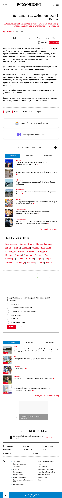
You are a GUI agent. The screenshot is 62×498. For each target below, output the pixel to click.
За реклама (16, 461)
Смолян (30, 259)
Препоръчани (48, 156)
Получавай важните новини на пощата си (28, 436)
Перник (8, 255)
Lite (44, 450)
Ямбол (49, 262)
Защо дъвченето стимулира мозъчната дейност (32, 359)
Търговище (19, 262)
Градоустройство (20, 189)
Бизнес (26, 446)
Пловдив (28, 255)
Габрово (26, 248)
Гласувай (11, 327)
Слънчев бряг (27, 112)
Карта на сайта (42, 467)
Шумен (40, 262)
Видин (8, 248)
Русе (46, 255)
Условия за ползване (44, 475)
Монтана (30, 251)
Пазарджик (42, 251)
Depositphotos (38, 496)
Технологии (28, 450)
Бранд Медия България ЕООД (46, 472)
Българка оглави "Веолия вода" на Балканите (31, 417)
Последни (12, 156)
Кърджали (46, 248)
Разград (38, 255)
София (39, 259)
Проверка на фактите (20, 464)
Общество (7, 450)
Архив (20, 327)
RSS (44, 431)
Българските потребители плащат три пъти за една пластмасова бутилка (36, 203)
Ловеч (21, 251)
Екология (18, 199)
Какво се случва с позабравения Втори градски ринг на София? (36, 193)
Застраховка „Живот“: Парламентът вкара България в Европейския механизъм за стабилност (36, 222)
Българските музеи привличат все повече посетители (36, 173)
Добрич (35, 248)
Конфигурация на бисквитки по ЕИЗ (23, 481)
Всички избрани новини (48, 229)
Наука (15, 356)
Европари (18, 160)
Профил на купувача (19, 477)
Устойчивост (47, 446)
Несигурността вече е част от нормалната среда (34, 378)
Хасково (31, 262)
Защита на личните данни (46, 461)
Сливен (20, 259)
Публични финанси (20, 209)
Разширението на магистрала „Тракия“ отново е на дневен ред (35, 183)
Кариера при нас (18, 475)
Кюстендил (10, 251)
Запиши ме (49, 437)
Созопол (39, 112)
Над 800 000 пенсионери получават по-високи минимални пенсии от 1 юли (33, 212)
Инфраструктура (20, 180)
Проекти (7, 453)
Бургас (7, 112)
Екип (39, 464)
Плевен (18, 255)
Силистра (10, 259)
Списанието (17, 366)
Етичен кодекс (17, 472)
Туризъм (18, 170)
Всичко (36, 453)
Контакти (16, 469)
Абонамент (16, 467)
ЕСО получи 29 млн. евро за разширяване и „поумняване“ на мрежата (31, 163)
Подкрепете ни (42, 477)
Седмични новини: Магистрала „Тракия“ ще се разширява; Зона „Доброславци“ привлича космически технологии (36, 350)
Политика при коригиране (46, 469)
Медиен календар (18, 484)
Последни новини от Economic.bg (47, 396)
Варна (31, 244)
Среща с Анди (20, 368)
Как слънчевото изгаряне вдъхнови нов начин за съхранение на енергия (32, 389)
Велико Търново (44, 244)
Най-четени (29, 156)
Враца (17, 248)
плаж (16, 112)
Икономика (8, 446)
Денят (15, 346)
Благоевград (11, 244)
